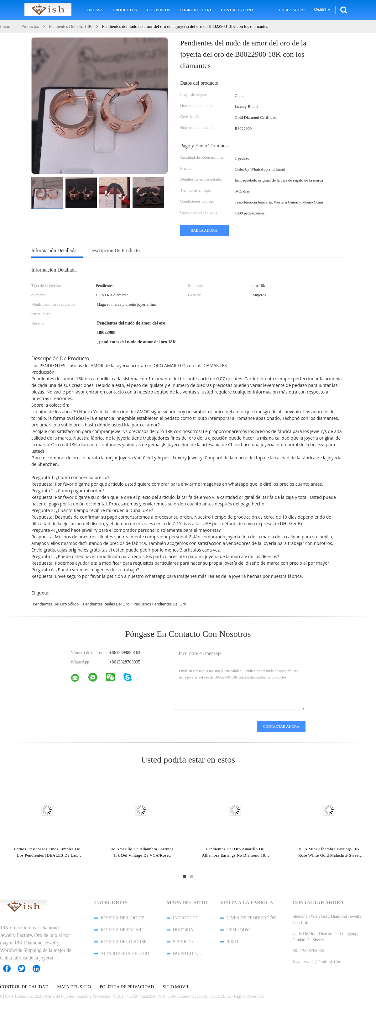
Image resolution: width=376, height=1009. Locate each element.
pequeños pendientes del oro (160, 604)
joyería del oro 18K (124, 941)
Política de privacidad (127, 987)
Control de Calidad (24, 987)
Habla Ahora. (293, 10)
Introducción (188, 918)
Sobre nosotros (196, 10)
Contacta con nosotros (237, 10)
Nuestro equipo (188, 953)
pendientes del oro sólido (56, 604)
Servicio (183, 941)
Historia (183, 929)
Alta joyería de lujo (125, 953)
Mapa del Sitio (74, 987)
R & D (232, 941)
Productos (125, 10)
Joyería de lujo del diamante (125, 918)
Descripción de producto (114, 250)
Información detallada (53, 250)
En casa (94, 10)
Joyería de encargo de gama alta (125, 929)
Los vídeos (158, 10)
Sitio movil (176, 987)
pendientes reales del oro (106, 604)
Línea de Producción (251, 918)
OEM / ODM (238, 929)
